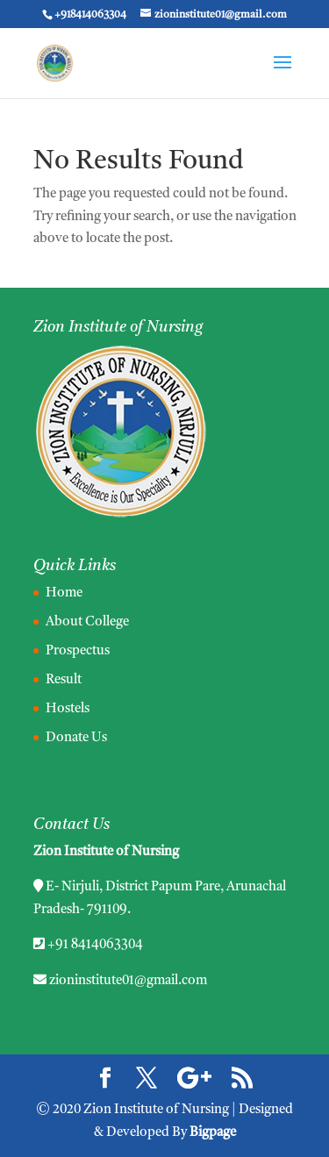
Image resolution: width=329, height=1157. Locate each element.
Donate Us (76, 738)
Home (64, 593)
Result (64, 680)
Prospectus (78, 651)
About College (87, 622)
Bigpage (213, 1132)
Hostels (67, 709)
